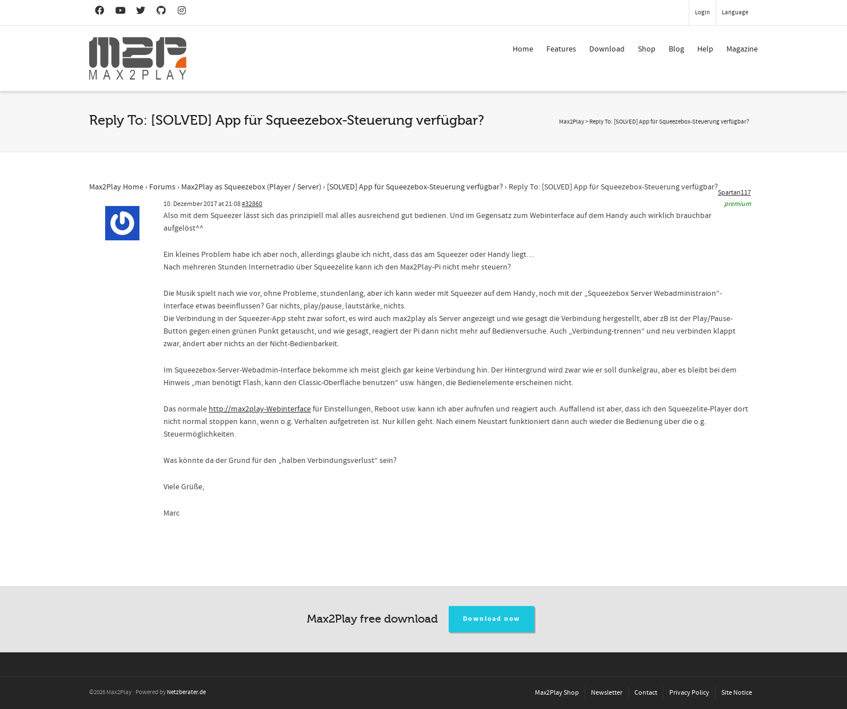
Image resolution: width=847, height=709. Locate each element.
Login (702, 13)
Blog (676, 49)
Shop (647, 49)
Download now (492, 619)
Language (735, 13)
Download (607, 49)
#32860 (252, 204)
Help (705, 49)
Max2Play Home (116, 187)
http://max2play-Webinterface (260, 409)
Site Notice (736, 692)
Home (523, 49)
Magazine (742, 49)
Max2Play (571, 122)
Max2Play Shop (557, 692)
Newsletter (606, 692)
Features (561, 49)
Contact (645, 692)
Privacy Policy (689, 692)
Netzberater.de (186, 692)
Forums (162, 187)
